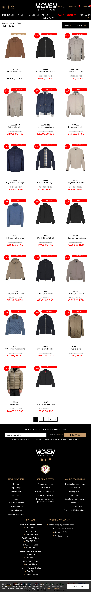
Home (4, 23)
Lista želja (45, 488)
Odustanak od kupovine (75, 499)
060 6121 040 (32, 541)
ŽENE (21, 15)
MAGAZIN (85, 15)
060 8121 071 (31, 548)
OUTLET (72, 15)
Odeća (19, 23)
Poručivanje (75, 488)
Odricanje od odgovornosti (45, 491)
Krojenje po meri (16, 506)
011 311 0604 (31, 528)
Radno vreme (32, 575)
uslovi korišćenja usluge (71, 439)
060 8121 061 (31, 564)
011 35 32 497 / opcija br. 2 (61, 528)
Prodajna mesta (61, 536)
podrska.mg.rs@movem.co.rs (61, 525)
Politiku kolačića (53, 589)
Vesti (16, 499)
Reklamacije (75, 503)
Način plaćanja (75, 491)
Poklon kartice (16, 510)
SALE (61, 15)
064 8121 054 (32, 557)
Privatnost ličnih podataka (75, 510)
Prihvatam (77, 586)
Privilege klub (16, 491)
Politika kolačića (45, 495)
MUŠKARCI (8, 15)
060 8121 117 (32, 571)
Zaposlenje (16, 488)
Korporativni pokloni (16, 514)
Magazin (15, 495)
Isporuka (75, 495)
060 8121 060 (32, 534)
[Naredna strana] (55, 419)
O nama (15, 484)
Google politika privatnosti (53, 439)
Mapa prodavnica (45, 484)
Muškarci (12, 23)
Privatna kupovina (16, 503)
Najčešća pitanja (75, 506)
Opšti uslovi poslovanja (75, 484)
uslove (60, 435)
